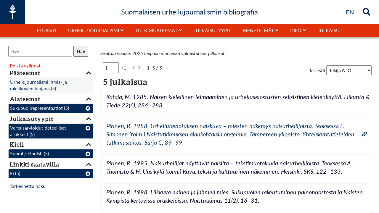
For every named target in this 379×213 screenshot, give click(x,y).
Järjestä (317, 70)
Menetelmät (258, 30)
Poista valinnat (25, 65)
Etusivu (46, 30)
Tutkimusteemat (156, 30)
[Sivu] (111, 67)
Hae (81, 51)
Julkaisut (330, 30)
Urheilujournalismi (93, 30)
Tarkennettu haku (28, 186)
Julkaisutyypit (212, 30)
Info (295, 30)
